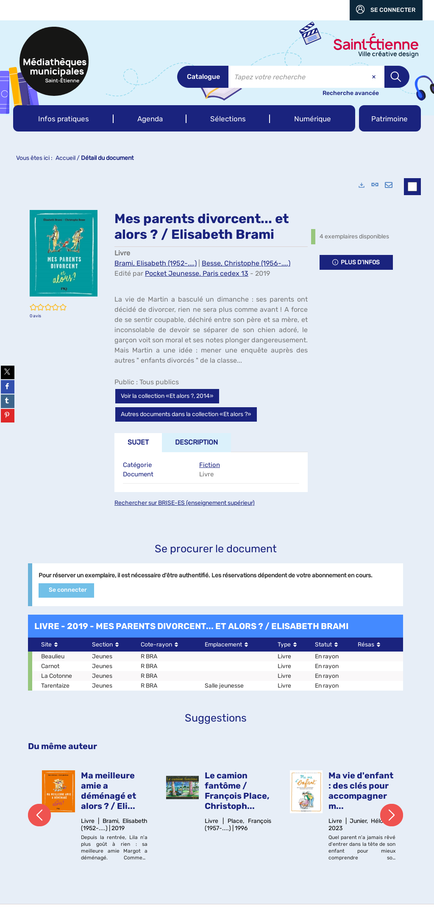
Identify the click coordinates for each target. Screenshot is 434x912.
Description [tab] (196, 442)
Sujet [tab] (138, 442)
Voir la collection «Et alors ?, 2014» (167, 396)
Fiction (209, 465)
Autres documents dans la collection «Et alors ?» (186, 414)
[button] (63, 118)
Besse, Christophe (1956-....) (246, 263)
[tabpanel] (211, 472)
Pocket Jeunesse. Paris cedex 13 (196, 273)
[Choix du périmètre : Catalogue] (202, 77)
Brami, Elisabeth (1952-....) (155, 263)
